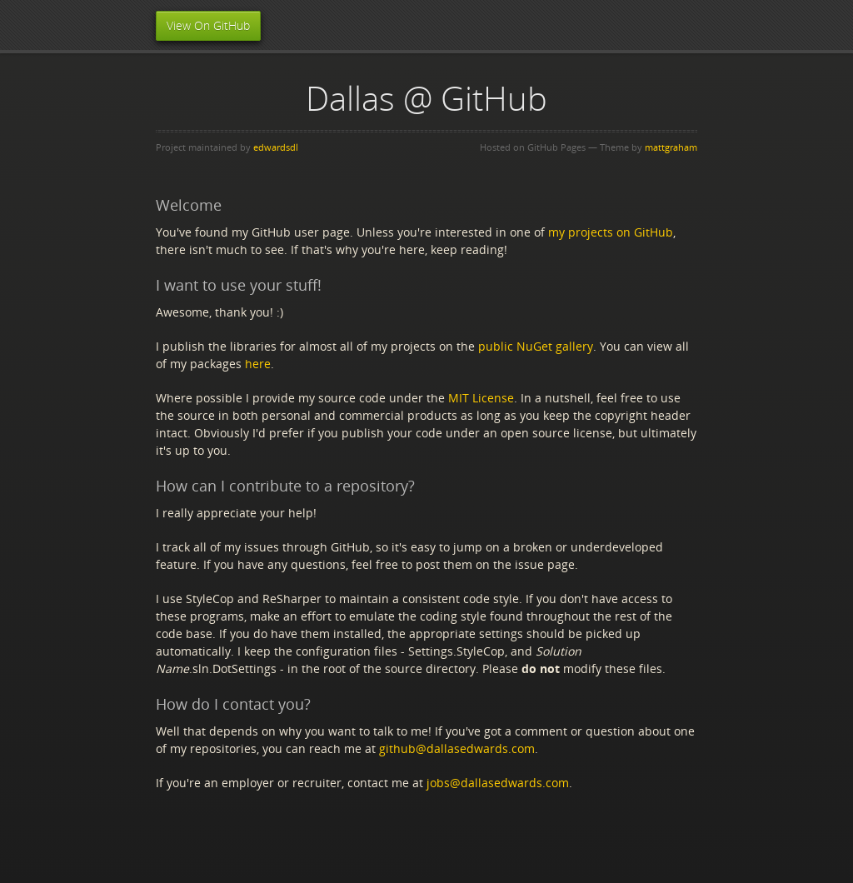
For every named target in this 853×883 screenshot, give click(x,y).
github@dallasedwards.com (457, 748)
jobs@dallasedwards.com (497, 783)
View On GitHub (208, 25)
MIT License (481, 398)
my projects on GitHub (610, 232)
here (258, 364)
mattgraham (671, 147)
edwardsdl (275, 147)
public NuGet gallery (535, 346)
